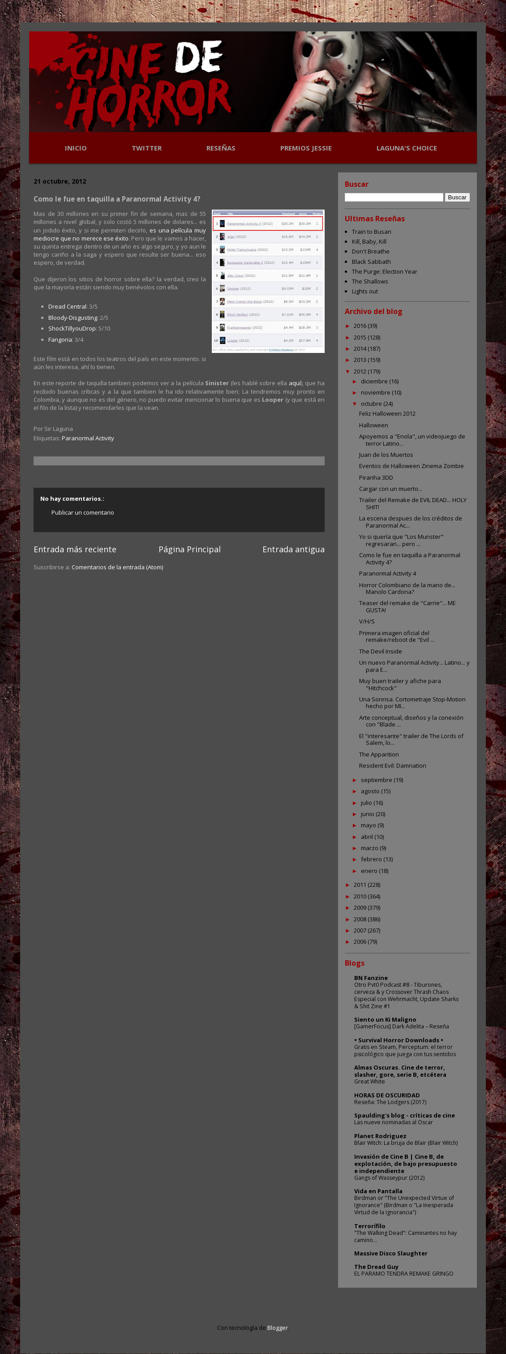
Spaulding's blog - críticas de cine (404, 1115)
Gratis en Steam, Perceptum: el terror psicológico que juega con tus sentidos (405, 1050)
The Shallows (370, 281)
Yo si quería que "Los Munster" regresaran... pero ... (401, 540)
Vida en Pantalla (378, 1191)
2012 (361, 371)
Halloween (373, 425)
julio (367, 803)
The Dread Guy (376, 1267)
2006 (361, 941)
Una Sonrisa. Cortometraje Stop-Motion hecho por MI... (412, 702)
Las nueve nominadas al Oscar (393, 1122)
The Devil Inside (380, 651)
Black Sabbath (371, 262)
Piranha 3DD (376, 477)
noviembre (376, 392)
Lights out (365, 291)
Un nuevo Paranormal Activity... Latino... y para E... (414, 666)
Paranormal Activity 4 (387, 573)
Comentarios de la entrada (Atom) (117, 567)
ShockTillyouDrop (72, 328)
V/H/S (367, 621)
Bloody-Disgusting (72, 318)
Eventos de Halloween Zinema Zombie (411, 466)
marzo (370, 848)
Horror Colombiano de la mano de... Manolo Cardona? (407, 588)
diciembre (375, 381)
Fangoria (60, 339)
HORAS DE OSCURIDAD (387, 1095)
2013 (361, 360)
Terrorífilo (370, 1226)
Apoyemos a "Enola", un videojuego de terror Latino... (412, 439)
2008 (361, 919)
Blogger (277, 1328)
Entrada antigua (293, 549)
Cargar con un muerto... (390, 489)
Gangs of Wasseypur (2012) (389, 1178)
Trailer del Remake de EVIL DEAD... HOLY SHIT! (413, 503)
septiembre (377, 780)
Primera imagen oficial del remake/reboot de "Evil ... (396, 636)
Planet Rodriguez (380, 1136)
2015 (361, 337)
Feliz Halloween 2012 (387, 413)
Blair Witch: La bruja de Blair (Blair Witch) (406, 1143)
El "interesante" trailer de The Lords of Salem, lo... (411, 739)
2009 (361, 907)
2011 (361, 885)
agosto (371, 791)
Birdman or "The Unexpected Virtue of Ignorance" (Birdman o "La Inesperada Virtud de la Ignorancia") (404, 1205)
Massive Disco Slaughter (391, 1253)
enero (370, 871)
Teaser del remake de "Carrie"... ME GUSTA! (407, 606)
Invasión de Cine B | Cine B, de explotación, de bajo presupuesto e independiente (405, 1163)
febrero (372, 859)
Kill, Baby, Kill (369, 241)
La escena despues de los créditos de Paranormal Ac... (410, 521)
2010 (361, 896)
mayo (369, 825)
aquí (295, 383)
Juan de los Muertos (386, 455)
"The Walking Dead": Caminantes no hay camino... (405, 1236)
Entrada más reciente (75, 549)
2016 (361, 326)
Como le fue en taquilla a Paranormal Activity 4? (409, 558)
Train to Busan (371, 232)
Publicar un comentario (82, 512)
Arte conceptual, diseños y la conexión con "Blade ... (411, 721)
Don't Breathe (371, 251)
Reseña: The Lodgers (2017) (390, 1102)
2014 (361, 348)
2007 (361, 930)
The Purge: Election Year (384, 271)
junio (368, 814)
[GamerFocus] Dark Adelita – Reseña (401, 1026)
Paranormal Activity (88, 438)
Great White (369, 1081)
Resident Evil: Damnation (392, 765)
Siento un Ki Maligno (385, 1019)
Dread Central (67, 306)
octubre (372, 404)
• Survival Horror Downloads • (398, 1040)
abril (367, 837)
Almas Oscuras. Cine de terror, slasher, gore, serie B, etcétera (400, 1071)
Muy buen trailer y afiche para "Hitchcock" (400, 684)
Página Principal (190, 549)
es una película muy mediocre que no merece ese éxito (120, 234)
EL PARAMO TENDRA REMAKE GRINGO (404, 1273)
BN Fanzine (371, 978)
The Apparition (379, 754)
